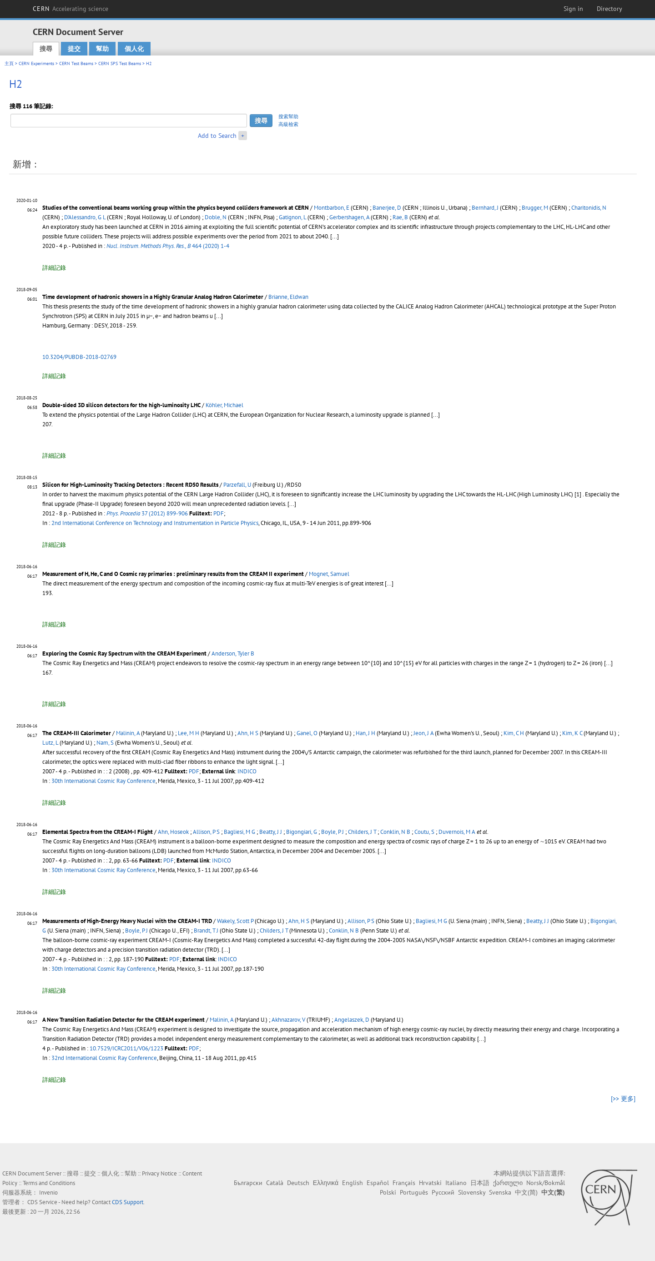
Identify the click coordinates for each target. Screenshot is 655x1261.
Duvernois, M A (456, 832)
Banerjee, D (387, 208)
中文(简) (526, 1192)
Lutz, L (50, 743)
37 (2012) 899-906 (147, 513)
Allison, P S (206, 832)
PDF (218, 513)
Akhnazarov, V (288, 1020)
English (352, 1183)
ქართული (508, 1183)
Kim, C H (514, 733)
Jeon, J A (423, 733)
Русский (443, 1192)
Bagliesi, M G (239, 832)
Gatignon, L (292, 217)
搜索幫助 (288, 116)
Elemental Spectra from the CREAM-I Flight (97, 832)
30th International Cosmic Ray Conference (103, 781)
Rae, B (400, 217)
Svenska (500, 1192)
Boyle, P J (332, 832)
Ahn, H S (247, 733)
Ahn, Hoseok (173, 832)
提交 (74, 49)
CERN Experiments (36, 63)
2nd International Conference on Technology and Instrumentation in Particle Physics (154, 523)
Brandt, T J (206, 930)
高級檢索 (288, 124)
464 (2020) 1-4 (167, 246)
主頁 (9, 63)
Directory (609, 9)
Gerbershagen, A (349, 217)
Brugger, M (535, 208)
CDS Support (127, 1202)
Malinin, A (128, 733)
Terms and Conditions (49, 1183)
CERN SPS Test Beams (119, 63)
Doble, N (216, 217)
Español (378, 1183)
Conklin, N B (395, 832)
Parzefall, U (237, 485)
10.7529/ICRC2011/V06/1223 (126, 1048)
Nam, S (105, 743)
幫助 (102, 49)
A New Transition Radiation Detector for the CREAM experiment (123, 1020)
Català (274, 1183)
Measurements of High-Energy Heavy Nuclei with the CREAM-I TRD (127, 921)
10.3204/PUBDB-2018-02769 (79, 357)
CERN (70, 9)
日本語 (479, 1183)
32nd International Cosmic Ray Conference (104, 1058)
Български (248, 1183)
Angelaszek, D (351, 1020)
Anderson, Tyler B (233, 653)
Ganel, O (307, 733)
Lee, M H (188, 733)
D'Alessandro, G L (85, 217)
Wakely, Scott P (235, 921)
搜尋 (46, 49)
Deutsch (298, 1183)
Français (404, 1183)
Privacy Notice (159, 1173)
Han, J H (365, 733)
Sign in (573, 9)
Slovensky (471, 1192)
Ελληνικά (325, 1183)
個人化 (134, 49)
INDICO (247, 771)
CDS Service (42, 1202)
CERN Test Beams (76, 63)
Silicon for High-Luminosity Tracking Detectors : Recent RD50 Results (130, 485)
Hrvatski (430, 1183)
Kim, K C (572, 733)
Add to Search (217, 135)
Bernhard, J (485, 208)
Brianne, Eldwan (288, 297)
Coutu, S (424, 832)
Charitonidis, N (588, 208)
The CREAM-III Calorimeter (76, 733)
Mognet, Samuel (329, 574)
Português (414, 1192)
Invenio (48, 1192)
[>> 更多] (623, 1099)
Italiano (456, 1183)
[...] (334, 236)
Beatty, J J (270, 832)
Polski (388, 1192)
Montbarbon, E (331, 208)
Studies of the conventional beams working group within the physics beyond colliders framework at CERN (175, 208)
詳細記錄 (54, 268)
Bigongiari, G (301, 832)
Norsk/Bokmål (545, 1183)
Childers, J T (362, 832)
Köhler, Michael (224, 405)
